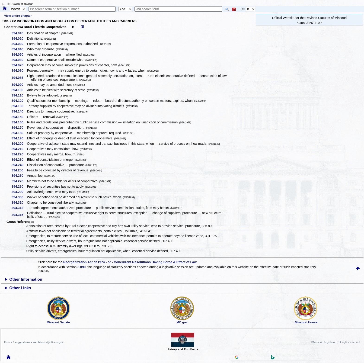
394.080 (19, 70)
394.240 (19, 165)
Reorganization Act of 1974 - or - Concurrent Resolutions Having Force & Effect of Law (130, 262)
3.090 (81, 267)
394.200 (19, 143)
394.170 (19, 127)
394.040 (19, 49)
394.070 (19, 65)
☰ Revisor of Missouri (19, 4)
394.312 (19, 208)
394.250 (19, 170)
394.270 (19, 181)
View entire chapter (18, 15)
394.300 (19, 197)
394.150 (19, 117)
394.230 (19, 159)
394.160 (19, 122)
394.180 (19, 133)
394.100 (19, 90)
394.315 (19, 215)
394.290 (19, 192)
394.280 (19, 186)
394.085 (19, 78)
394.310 (19, 202)
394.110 (19, 95)
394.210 (19, 149)
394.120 (19, 101)
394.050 (19, 54)
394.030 (19, 44)
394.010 (19, 33)
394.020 (19, 38)
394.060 (19, 60)
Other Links (20, 288)
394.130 (19, 106)
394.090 (19, 85)
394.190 (19, 138)
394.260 (19, 175)
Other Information (25, 279)
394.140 (19, 111)
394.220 (19, 154)
